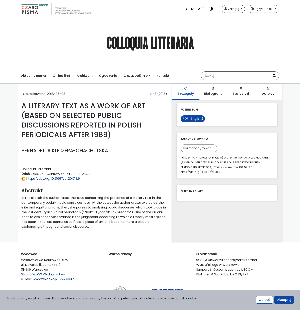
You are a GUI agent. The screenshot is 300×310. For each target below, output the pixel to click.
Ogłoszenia (108, 75)
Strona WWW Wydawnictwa (43, 274)
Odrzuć (264, 299)
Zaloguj (232, 9)
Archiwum (85, 75)
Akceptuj (284, 299)
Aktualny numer (33, 75)
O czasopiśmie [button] (136, 75)
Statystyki (241, 91)
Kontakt (162, 75)
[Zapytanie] (235, 75)
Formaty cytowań (197, 148)
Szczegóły (186, 91)
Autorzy (268, 91)
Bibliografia (213, 91)
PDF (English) (192, 118)
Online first (61, 75)
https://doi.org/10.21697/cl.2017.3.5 (50, 178)
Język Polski (262, 9)
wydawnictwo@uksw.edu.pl (54, 279)
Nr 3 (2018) (158, 94)
